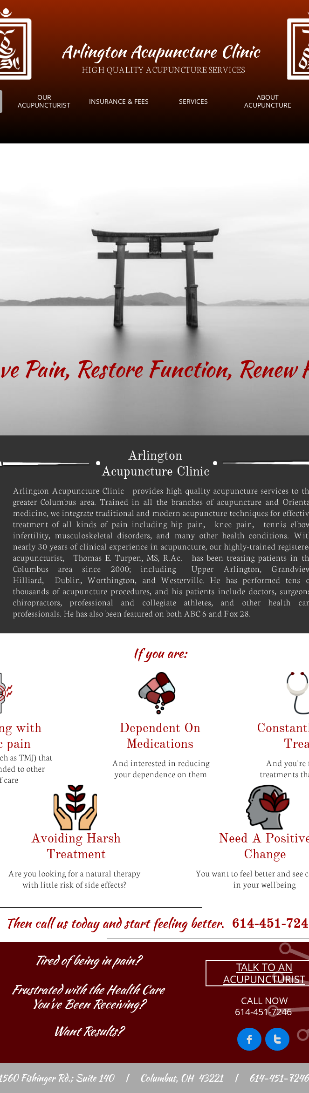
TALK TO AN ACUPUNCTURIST (264, 973)
